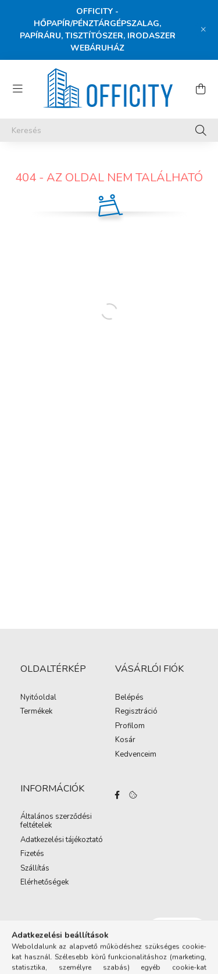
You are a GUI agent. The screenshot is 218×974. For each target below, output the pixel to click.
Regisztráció (136, 712)
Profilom (130, 726)
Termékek (36, 712)
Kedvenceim (135, 755)
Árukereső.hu (109, 957)
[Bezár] (203, 29)
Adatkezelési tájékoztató (61, 840)
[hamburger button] (17, 89)
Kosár (125, 740)
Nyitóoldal (38, 698)
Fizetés (32, 854)
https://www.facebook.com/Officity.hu (117, 795)
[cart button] (200, 89)
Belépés (129, 698)
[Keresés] (109, 130)
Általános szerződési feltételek (56, 821)
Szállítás (34, 868)
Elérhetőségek (44, 882)
